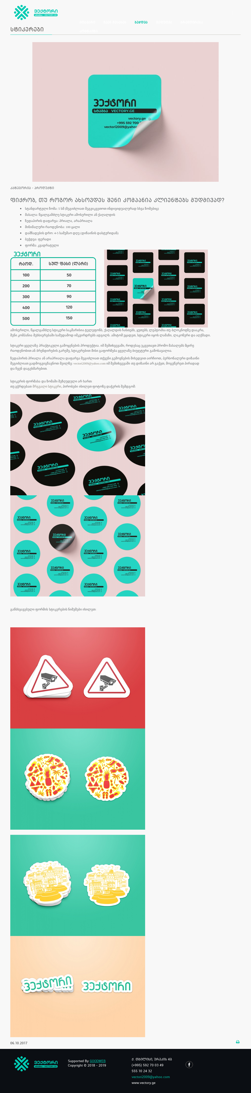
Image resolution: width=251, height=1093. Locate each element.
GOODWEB (98, 1061)
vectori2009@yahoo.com (89, 363)
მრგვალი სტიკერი (47, 386)
